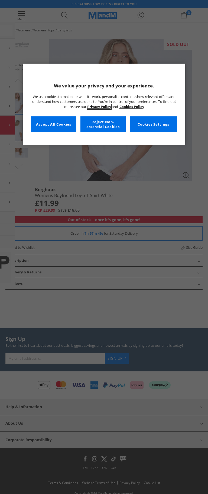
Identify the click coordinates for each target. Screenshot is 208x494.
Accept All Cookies (53, 124)
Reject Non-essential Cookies (103, 124)
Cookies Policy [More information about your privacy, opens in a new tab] (131, 106)
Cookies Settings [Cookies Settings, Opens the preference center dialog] (153, 124)
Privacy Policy (99, 106)
